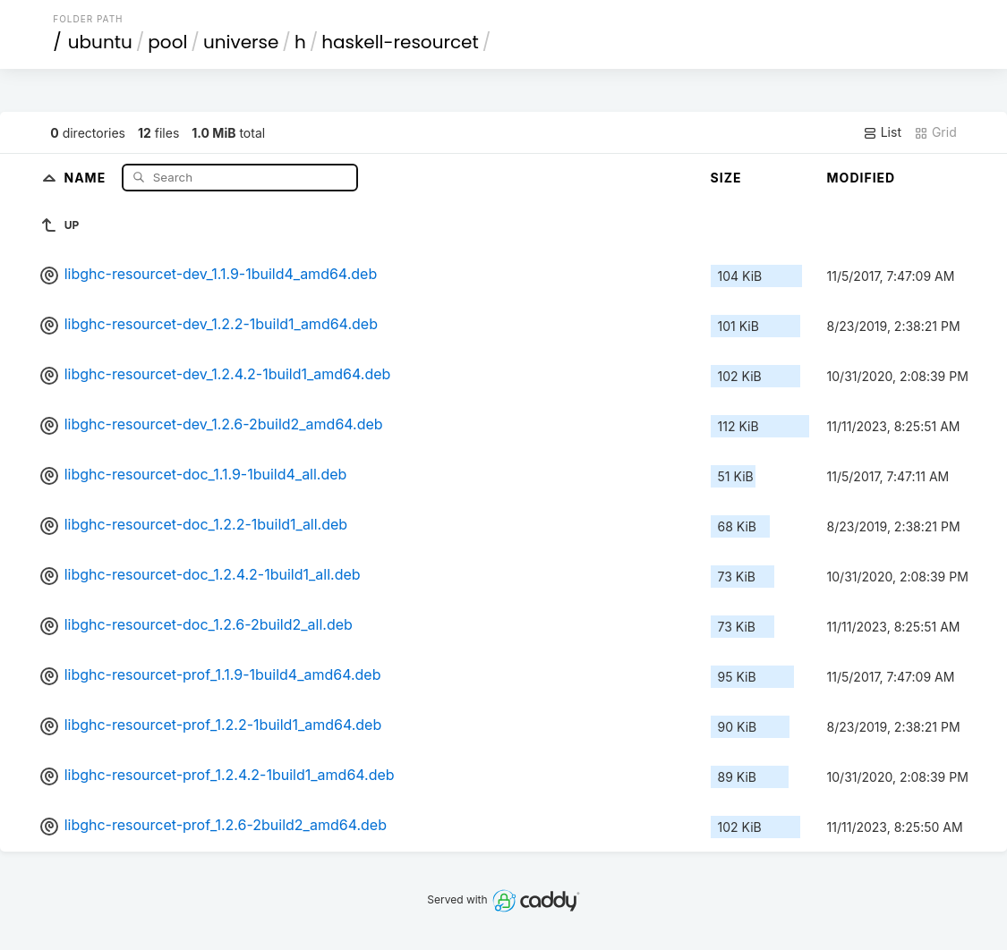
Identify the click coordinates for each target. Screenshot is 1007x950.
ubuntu (100, 42)
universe (240, 42)
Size (726, 177)
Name (86, 176)
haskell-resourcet (400, 42)
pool (167, 42)
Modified (861, 177)
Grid (935, 132)
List (882, 132)
